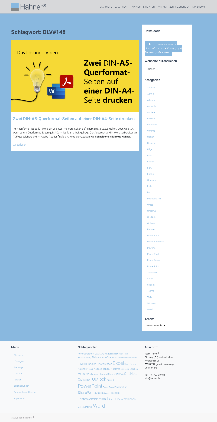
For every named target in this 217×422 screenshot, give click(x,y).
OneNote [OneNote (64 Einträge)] (130, 373)
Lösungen (121, 6)
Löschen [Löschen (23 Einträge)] (134, 369)
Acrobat (151, 87)
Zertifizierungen (179, 6)
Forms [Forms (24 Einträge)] (132, 364)
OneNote (151, 217)
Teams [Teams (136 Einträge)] (113, 398)
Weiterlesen (21, 144)
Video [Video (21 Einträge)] (80, 407)
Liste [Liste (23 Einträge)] (127, 369)
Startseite (106, 6)
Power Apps (153, 235)
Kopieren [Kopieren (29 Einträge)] (116, 368)
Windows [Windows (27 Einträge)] (87, 407)
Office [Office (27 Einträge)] (110, 374)
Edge (149, 149)
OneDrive (151, 211)
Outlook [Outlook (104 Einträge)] (99, 379)
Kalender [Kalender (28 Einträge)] (83, 368)
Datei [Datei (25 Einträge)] (115, 357)
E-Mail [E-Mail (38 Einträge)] (82, 364)
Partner (162, 6)
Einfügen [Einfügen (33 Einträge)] (91, 364)
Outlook (151, 223)
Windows (152, 303)
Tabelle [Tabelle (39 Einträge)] (115, 392)
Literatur (149, 6)
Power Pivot (153, 254)
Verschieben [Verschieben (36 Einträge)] (128, 399)
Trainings (135, 6)
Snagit (150, 278)
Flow (149, 167)
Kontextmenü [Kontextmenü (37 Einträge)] (102, 368)
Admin (150, 93)
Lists (149, 186)
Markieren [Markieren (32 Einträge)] (83, 374)
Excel (150, 155)
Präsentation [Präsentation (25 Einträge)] (120, 387)
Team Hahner (26, 417)
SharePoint (152, 272)
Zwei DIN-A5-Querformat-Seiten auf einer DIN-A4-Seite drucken (74, 118)
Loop (149, 192)
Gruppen (151, 180)
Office (150, 204)
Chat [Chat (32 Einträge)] (109, 357)
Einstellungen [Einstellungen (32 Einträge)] (104, 364)
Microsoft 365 (154, 198)
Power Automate (155, 241)
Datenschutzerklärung (24, 392)
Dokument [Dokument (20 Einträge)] (122, 358)
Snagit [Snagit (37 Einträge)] (99, 392)
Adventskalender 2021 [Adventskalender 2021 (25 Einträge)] (89, 353)
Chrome (151, 130)
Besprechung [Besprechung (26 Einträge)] (84, 357)
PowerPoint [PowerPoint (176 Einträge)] (90, 386)
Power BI (151, 248)
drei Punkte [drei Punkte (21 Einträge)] (132, 357)
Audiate (151, 112)
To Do (150, 297)
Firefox (150, 161)
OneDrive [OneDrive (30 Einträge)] (119, 374)
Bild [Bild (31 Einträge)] (94, 357)
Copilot (150, 137)
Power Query (153, 260)
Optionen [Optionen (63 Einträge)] (85, 379)
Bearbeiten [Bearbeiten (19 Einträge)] (123, 354)
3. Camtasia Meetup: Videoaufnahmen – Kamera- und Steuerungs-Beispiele (163, 48)
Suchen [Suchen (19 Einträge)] (106, 393)
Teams (150, 291)
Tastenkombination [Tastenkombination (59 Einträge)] (92, 399)
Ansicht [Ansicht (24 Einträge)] (104, 353)
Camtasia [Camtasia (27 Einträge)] (101, 357)
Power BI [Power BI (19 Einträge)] (110, 380)
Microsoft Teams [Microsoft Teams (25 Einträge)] (98, 374)
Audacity (151, 106)
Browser (151, 118)
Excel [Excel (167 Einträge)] (118, 363)
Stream (151, 284)
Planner (151, 229)
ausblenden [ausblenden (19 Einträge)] (113, 354)
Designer (151, 143)
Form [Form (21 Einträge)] (126, 364)
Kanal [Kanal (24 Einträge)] (90, 369)
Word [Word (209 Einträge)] (99, 406)
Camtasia (152, 124)
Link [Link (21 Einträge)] (122, 369)
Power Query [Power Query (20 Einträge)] (108, 387)
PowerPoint (153, 266)
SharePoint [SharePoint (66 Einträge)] (86, 392)
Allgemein (152, 100)
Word (150, 309)
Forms (150, 174)
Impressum (198, 6)
